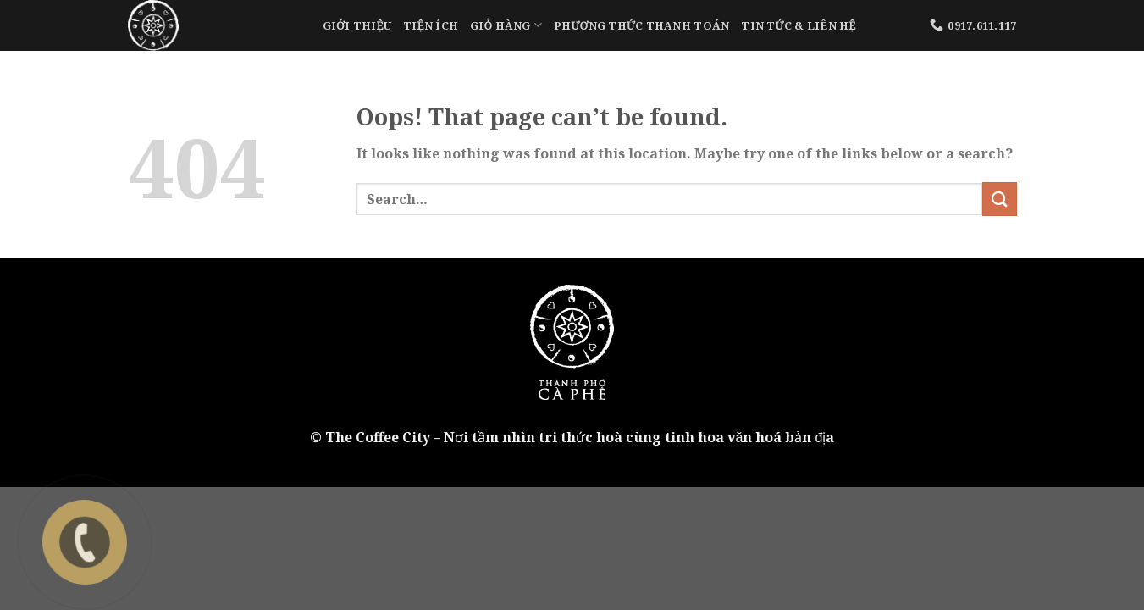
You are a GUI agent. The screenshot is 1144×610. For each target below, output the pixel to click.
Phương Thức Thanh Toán (641, 25)
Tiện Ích (430, 25)
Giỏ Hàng (506, 25)
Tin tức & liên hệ (798, 25)
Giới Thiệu (357, 25)
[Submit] (999, 198)
